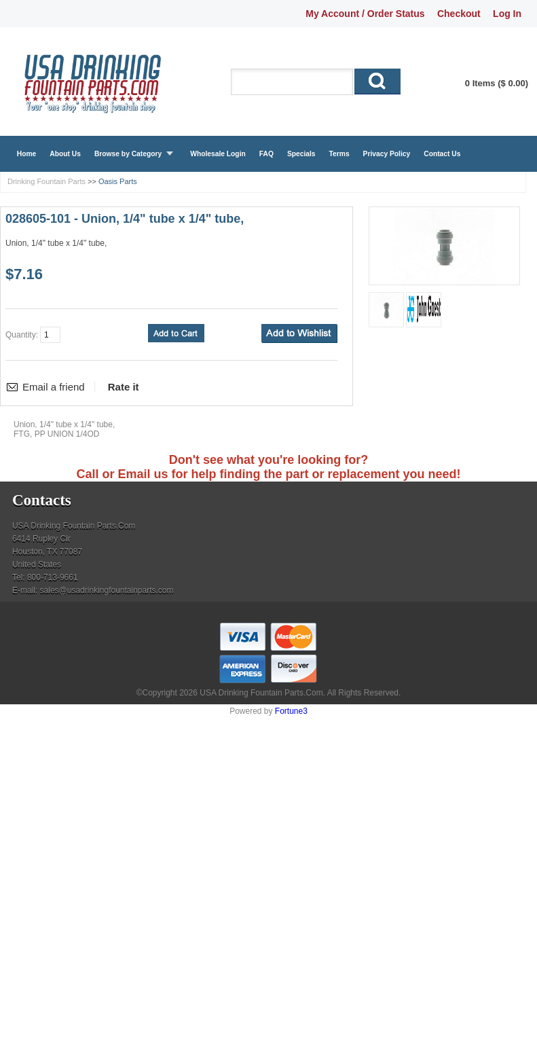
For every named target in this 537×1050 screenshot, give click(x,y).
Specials (301, 154)
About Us (65, 154)
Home (27, 154)
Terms (339, 154)
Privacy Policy (387, 154)
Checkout (459, 13)
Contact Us (442, 154)
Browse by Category (128, 154)
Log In (507, 13)
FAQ (266, 154)
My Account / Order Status (364, 13)
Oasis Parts (117, 181)
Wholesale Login (218, 154)
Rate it (123, 387)
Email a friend (53, 387)
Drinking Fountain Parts (46, 181)
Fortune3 (291, 711)
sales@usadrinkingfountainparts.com (107, 590)
